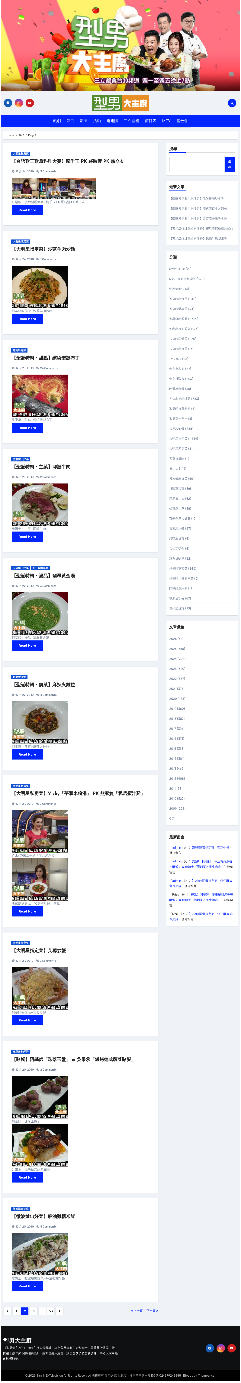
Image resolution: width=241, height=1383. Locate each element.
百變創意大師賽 (180, 518)
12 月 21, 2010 (24, 805)
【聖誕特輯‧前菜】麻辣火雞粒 (43, 686)
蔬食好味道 (177, 558)
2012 (172, 778)
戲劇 (57, 121)
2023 (173, 669)
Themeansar (206, 1377)
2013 (172, 768)
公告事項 (175, 359)
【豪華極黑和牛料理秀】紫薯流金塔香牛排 (198, 218)
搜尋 (173, 149)
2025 (173, 649)
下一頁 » (152, 1312)
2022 (173, 679)
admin (176, 847)
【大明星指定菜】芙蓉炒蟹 (39, 952)
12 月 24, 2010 (24, 171)
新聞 (84, 121)
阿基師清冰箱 (178, 588)
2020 (173, 699)
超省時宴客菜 (178, 568)
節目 (70, 121)
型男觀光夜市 (178, 419)
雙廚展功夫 (177, 598)
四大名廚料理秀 (180, 399)
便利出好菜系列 (180, 329)
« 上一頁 (137, 1312)
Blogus (188, 1377)
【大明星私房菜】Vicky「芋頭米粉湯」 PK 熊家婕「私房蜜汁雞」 (78, 795)
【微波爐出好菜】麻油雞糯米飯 (43, 1218)
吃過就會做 (177, 389)
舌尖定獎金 (177, 548)
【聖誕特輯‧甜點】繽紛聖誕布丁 (45, 359)
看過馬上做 (177, 528)
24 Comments (49, 368)
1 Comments (48, 259)
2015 (172, 748)
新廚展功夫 (177, 498)
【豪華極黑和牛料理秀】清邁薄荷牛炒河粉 (198, 208)
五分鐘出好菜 (21, 569)
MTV (166, 121)
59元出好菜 (177, 269)
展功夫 (173, 468)
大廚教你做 (177, 429)
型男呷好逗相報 (180, 409)
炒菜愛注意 (19, 678)
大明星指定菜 (21, 241)
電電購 (112, 121)
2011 (172, 788)
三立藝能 (131, 121)
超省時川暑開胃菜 (181, 578)
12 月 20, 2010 (24, 1071)
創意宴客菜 (177, 369)
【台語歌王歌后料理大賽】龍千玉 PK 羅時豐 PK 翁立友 (68, 162)
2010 (172, 798)
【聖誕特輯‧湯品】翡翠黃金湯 (43, 577)
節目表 (151, 121)
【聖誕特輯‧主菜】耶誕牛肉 (41, 468)
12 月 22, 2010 (24, 587)
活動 (97, 121)
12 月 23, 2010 (24, 368)
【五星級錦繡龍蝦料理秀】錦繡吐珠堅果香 (198, 238)
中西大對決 (177, 289)
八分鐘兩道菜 (178, 339)
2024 (173, 659)
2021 (172, 689)
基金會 (182, 121)
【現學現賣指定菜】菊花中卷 (209, 847)
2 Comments (48, 478)
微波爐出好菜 (21, 460)
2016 (172, 738)
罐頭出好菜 (177, 538)
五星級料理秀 (21, 1053)
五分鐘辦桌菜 (41, 569)
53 (51, 1313)
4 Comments (48, 696)
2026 (173, 639)
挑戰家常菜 (177, 488)
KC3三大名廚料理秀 (182, 279)
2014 (172, 758)
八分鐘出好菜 (178, 349)
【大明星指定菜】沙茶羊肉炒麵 (43, 250)
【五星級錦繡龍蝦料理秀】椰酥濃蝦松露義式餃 (201, 228)
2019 (172, 709)
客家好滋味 (177, 458)
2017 (172, 729)
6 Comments (48, 1228)
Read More (27, 210)
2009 (173, 808)
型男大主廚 (17, 1343)
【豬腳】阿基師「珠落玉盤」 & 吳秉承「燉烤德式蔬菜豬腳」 (74, 1061)
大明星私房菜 (21, 153)
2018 (172, 719)
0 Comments (48, 805)
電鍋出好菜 (19, 351)
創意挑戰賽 (177, 379)
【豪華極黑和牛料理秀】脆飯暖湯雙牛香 (196, 198)
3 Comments (48, 171)
